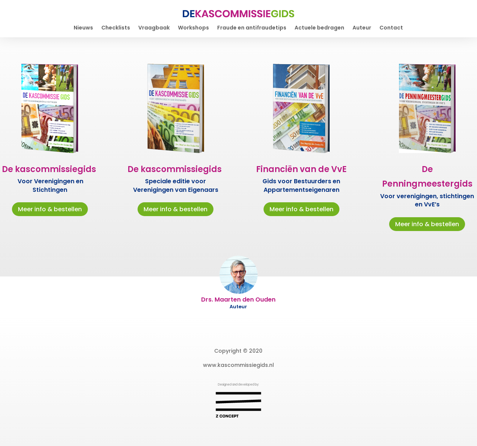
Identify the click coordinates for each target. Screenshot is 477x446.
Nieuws (83, 28)
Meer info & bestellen (50, 209)
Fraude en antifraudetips (251, 28)
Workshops (193, 28)
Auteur (362, 28)
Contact (391, 28)
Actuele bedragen (319, 28)
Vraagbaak (154, 28)
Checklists (115, 28)
